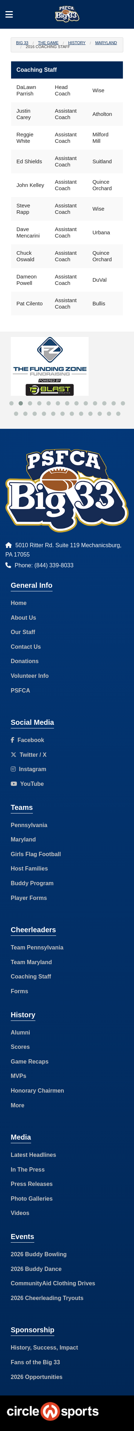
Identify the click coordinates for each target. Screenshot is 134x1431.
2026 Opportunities (37, 1377)
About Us (23, 618)
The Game (48, 43)
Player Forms (29, 898)
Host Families (29, 868)
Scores (20, 1047)
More (17, 1105)
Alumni (20, 1032)
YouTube (27, 784)
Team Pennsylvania (37, 947)
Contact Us (26, 647)
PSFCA (20, 691)
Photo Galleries (32, 1199)
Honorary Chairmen (37, 1091)
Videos (20, 1213)
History (77, 43)
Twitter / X (28, 755)
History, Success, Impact (44, 1348)
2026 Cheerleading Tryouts (47, 1298)
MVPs (18, 1076)
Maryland (106, 43)
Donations (25, 661)
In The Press (28, 1170)
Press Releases (32, 1184)
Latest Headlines (33, 1155)
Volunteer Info (30, 676)
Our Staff (23, 632)
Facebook (27, 740)
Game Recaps (30, 1062)
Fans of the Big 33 (35, 1362)
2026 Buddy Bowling (38, 1254)
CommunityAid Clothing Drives (53, 1283)
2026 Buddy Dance (36, 1269)
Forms (19, 991)
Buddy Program (32, 883)
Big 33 (22, 43)
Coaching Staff (31, 976)
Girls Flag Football (36, 854)
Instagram (28, 769)
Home (18, 603)
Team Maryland (31, 962)
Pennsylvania (29, 825)
